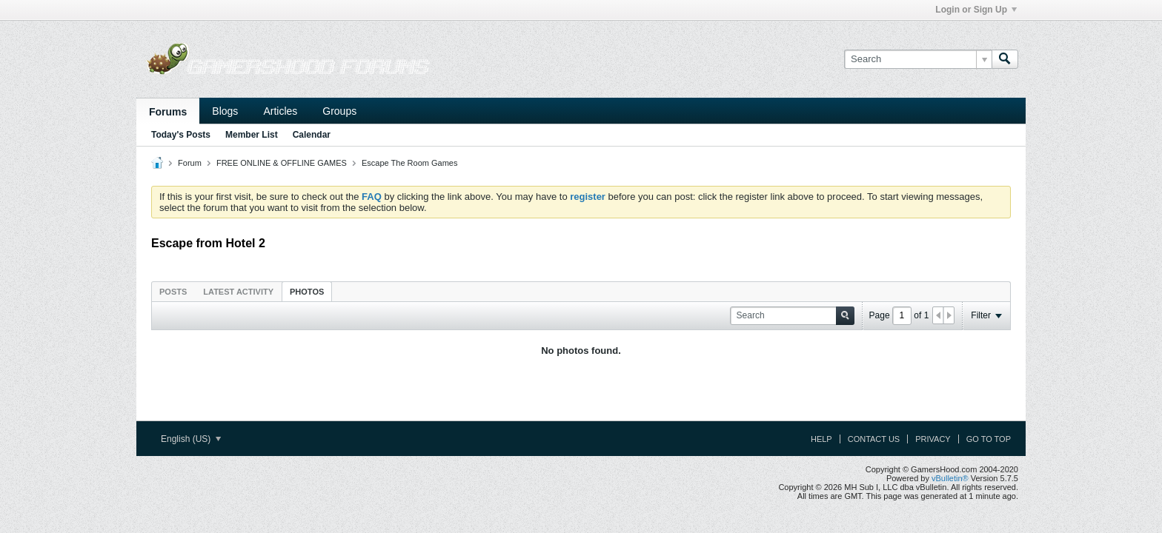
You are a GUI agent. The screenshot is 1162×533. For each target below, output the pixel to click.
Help (821, 439)
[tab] (173, 291)
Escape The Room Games (409, 162)
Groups (339, 111)
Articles (280, 111)
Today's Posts (180, 135)
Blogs (225, 111)
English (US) (191, 439)
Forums (168, 112)
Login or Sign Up (976, 9)
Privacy (932, 439)
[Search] (918, 59)
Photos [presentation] (307, 291)
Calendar (312, 135)
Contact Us (874, 439)
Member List (251, 135)
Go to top (988, 439)
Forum (190, 162)
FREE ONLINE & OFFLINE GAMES (281, 162)
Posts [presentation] (173, 291)
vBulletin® (950, 478)
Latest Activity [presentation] (238, 291)
